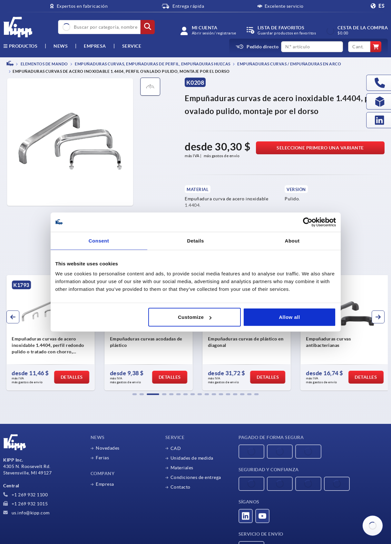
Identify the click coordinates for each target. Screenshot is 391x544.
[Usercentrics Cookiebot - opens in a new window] (307, 222)
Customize (194, 317)
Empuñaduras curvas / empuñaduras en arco (289, 64)
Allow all (289, 317)
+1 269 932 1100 (25, 494)
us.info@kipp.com (26, 512)
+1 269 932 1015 (25, 503)
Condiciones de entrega (196, 477)
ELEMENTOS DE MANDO (44, 64)
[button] (134, 394)
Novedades (108, 448)
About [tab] (292, 240)
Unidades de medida (192, 458)
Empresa (95, 46)
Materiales (182, 467)
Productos (20, 46)
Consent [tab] (99, 240)
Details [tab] (195, 240)
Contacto (181, 487)
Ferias (102, 457)
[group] (48, 332)
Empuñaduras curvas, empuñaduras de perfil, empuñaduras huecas (152, 64)
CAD (176, 448)
